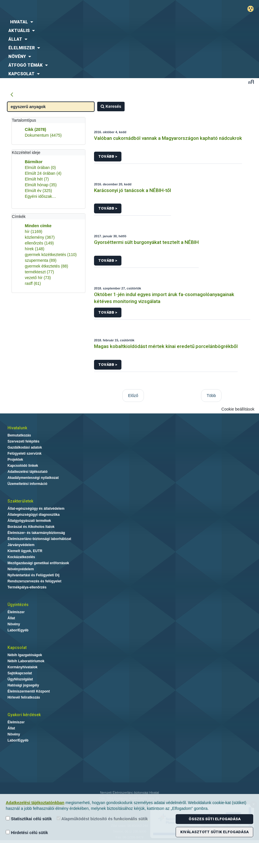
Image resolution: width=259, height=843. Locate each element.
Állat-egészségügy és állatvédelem (35, 509)
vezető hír (38, 277)
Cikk (35, 129)
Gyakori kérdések (24, 714)
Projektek (15, 460)
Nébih (86, 9)
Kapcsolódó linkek (22, 466)
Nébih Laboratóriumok (25, 661)
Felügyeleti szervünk (24, 453)
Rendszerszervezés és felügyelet (34, 581)
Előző (133, 395)
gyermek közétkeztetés (51, 254)
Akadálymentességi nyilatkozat (33, 478)
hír (33, 231)
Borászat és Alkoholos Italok (31, 527)
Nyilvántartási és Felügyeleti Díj (33, 575)
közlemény (40, 237)
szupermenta (41, 260)
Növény (13, 624)
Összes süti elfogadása (215, 819)
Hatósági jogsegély (23, 685)
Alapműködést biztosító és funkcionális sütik (102, 818)
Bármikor (33, 161)
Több (211, 395)
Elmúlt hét (37, 179)
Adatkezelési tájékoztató (27, 472)
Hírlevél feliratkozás (23, 697)
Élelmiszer (16, 612)
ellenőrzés (39, 243)
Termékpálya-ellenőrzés (26, 587)
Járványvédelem (20, 545)
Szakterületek (20, 501)
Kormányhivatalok (22, 667)
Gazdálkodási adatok (24, 447)
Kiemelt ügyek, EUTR (24, 551)
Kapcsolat (17, 647)
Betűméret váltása (251, 81)
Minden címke (38, 225)
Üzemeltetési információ (27, 484)
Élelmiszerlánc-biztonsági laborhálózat (39, 539)
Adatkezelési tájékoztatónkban (35, 802)
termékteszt (39, 272)
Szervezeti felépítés (23, 441)
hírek (34, 248)
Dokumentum (43, 135)
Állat (11, 618)
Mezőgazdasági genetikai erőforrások (38, 563)
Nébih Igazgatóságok (24, 655)
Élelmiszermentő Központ (28, 691)
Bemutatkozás (19, 435)
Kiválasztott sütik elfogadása (214, 832)
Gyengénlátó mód (252, 9)
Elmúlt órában (40, 167)
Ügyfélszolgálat (20, 679)
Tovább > (107, 156)
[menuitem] (107, 22)
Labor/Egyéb (18, 630)
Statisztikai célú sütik (29, 818)
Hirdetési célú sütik (27, 832)
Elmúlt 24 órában (43, 173)
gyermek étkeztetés (46, 266)
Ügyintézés (18, 604)
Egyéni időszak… (40, 196)
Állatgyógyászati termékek (29, 521)
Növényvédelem (20, 569)
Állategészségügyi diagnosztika (33, 515)
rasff (33, 283)
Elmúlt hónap (41, 184)
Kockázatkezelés (21, 557)
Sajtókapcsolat (19, 673)
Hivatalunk (17, 428)
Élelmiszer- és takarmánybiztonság (36, 533)
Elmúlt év (38, 190)
